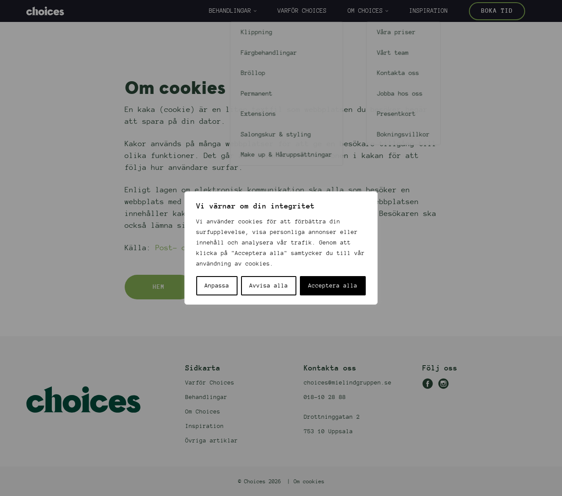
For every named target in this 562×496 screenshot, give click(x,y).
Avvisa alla (268, 286)
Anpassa (217, 286)
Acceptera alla (332, 286)
